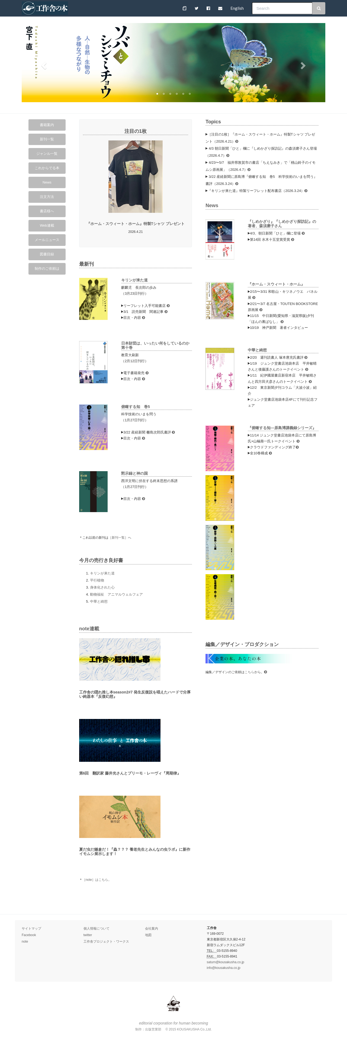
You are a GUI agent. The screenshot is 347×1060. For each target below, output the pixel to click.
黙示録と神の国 (134, 473)
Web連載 (47, 225)
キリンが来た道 (134, 280)
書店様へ (47, 211)
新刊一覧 (47, 139)
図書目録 (47, 254)
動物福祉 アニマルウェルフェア (116, 594)
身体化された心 (102, 587)
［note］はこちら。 (96, 880)
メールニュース (47, 240)
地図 (148, 935)
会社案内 (151, 928)
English (237, 8)
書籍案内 (47, 125)
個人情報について (96, 928)
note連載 (89, 628)
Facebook (29, 935)
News (47, 182)
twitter (87, 935)
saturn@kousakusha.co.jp (225, 962)
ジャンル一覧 (46, 154)
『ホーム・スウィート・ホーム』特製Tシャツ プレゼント (135, 223)
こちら (249, 672)
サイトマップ (31, 928)
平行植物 (97, 580)
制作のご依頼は (47, 268)
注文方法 (47, 197)
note (25, 941)
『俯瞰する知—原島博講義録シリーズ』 (282, 428)
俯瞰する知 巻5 (137, 406)
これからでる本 (47, 168)
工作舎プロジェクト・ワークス (106, 941)
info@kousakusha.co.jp (223, 968)
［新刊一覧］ (118, 537)
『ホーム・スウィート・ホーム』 (276, 284)
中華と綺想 (99, 601)
